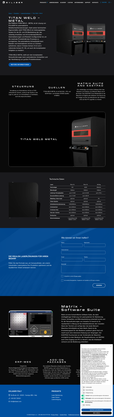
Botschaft (63, 264)
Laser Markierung (57, 395)
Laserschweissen (25, 13)
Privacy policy (77, 276)
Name (63, 242)
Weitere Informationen (20, 64)
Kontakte (95, 2)
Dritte (88, 360)
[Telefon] (94, 259)
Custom (70, 2)
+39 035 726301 (16, 398)
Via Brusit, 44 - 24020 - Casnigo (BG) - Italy (24, 395)
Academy (63, 2)
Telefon (86, 257)
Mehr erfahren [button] (96, 413)
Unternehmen (78, 2)
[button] (109, 2)
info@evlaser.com (16, 401)
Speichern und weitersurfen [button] (96, 409)
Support (87, 2)
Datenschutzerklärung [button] (86, 351)
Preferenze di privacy (73, 414)
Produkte (43, 2)
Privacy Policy (54, 414)
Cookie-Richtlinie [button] (96, 357)
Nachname (87, 242)
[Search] (103, 2)
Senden (99, 285)
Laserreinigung (56, 399)
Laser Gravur (56, 397)
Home (10, 13)
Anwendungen (53, 2)
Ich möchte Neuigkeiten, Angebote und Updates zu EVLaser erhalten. (82, 280)
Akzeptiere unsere (72, 276)
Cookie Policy (63, 414)
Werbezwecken (100, 366)
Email (63, 257)
